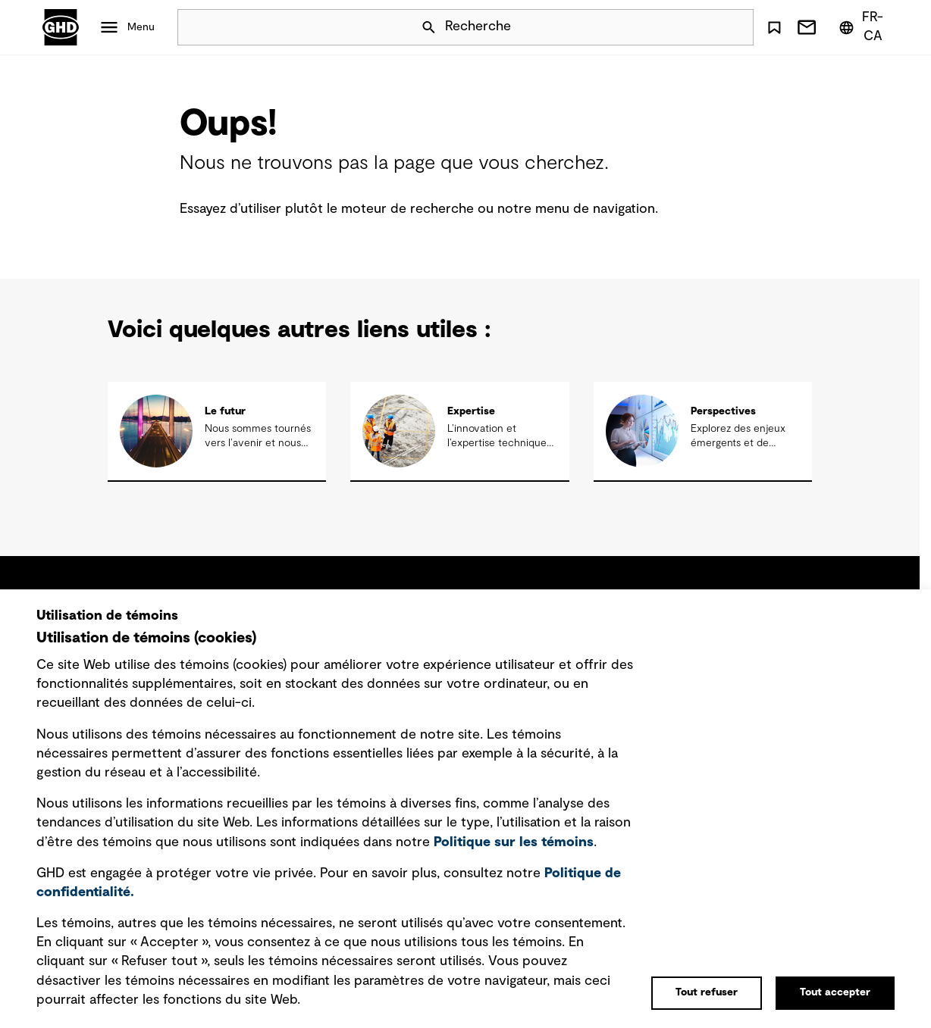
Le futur (225, 411)
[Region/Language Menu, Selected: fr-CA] (864, 27)
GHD (60, 27)
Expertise (471, 411)
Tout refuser (707, 992)
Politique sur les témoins (514, 842)
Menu (141, 27)
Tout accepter (835, 992)
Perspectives (723, 411)
